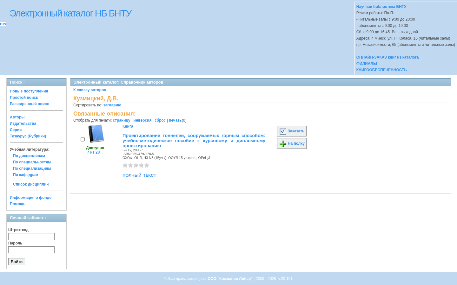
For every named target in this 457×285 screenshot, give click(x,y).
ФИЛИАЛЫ (366, 63)
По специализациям (32, 168)
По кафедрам (25, 175)
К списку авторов (89, 90)
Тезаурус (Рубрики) (28, 136)
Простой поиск (24, 97)
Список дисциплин (31, 184)
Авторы (17, 117)
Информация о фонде (30, 197)
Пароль (15, 243)
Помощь (17, 204)
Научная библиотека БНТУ (381, 6)
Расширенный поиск (29, 104)
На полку (292, 143)
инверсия (143, 120)
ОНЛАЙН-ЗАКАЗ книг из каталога (387, 57)
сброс (160, 120)
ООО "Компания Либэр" (231, 278)
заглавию (112, 105)
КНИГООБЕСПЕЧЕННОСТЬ (381, 70)
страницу (121, 120)
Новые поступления (29, 91)
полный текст (139, 175)
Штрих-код (18, 230)
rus (3, 24)
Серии (16, 130)
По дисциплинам (29, 156)
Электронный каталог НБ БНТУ (70, 13)
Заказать (291, 131)
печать (175, 120)
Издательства (23, 123)
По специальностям (32, 162)
